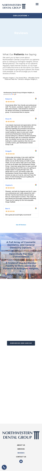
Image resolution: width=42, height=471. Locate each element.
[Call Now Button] (4, 467)
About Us (21, 445)
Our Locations (21, 15)
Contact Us (21, 457)
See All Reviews (21, 225)
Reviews (21, 453)
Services (21, 449)
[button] (37, 4)
